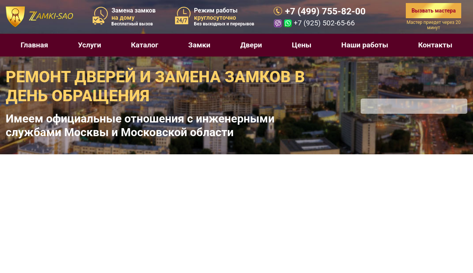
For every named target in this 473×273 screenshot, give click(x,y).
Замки (199, 45)
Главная (34, 45)
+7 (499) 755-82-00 (325, 11)
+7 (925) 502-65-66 (324, 23)
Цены (302, 45)
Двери (251, 45)
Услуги (89, 45)
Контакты (435, 45)
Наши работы (364, 45)
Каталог (144, 45)
